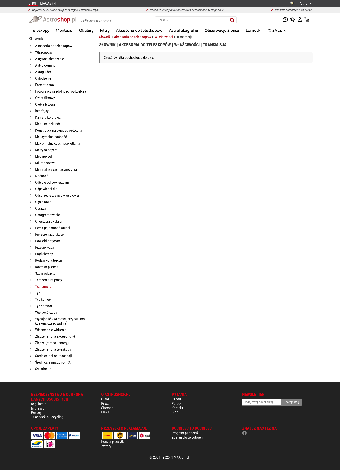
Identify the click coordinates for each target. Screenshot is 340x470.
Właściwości (164, 37)
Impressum (39, 408)
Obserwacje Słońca (221, 30)
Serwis (176, 399)
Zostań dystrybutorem (188, 437)
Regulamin (38, 404)
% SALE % (277, 30)
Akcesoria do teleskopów (139, 30)
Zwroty (106, 446)
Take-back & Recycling (47, 417)
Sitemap (107, 408)
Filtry (105, 30)
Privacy (36, 412)
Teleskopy (40, 30)
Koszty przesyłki (113, 441)
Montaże (64, 30)
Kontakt (177, 408)
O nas (105, 399)
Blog (175, 412)
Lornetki (254, 30)
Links (105, 412)
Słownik (105, 37)
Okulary (86, 30)
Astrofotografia (183, 30)
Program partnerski (185, 433)
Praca (105, 403)
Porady (177, 403)
